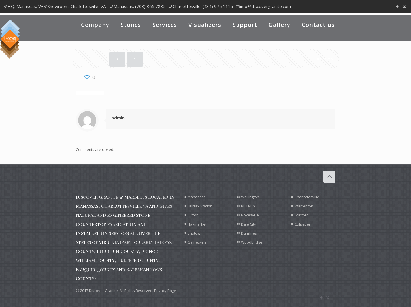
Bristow (194, 233)
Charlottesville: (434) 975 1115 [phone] (203, 6)
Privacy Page (165, 290)
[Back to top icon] (329, 177)
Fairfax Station (200, 206)
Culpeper (302, 224)
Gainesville (197, 242)
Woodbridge (251, 242)
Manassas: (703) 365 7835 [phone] (140, 6)
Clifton (193, 215)
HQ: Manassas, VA (25, 6)
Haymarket (197, 224)
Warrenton (304, 206)
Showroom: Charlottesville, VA (77, 6)
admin (118, 118)
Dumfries (249, 233)
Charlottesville (307, 196)
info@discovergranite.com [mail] (265, 6)
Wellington (250, 196)
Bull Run (248, 206)
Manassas (197, 196)
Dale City (248, 224)
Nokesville (250, 215)
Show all (325, 58)
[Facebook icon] (397, 6)
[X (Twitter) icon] (404, 6)
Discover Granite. (104, 290)
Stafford (302, 215)
